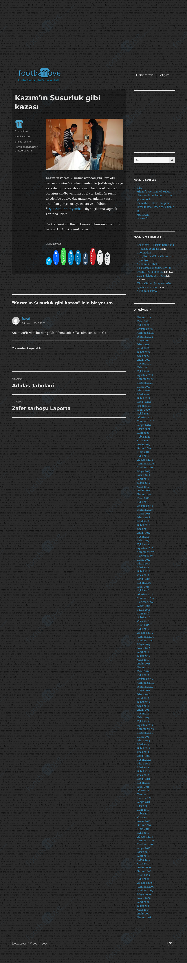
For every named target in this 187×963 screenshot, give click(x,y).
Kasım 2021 (144, 363)
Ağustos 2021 (145, 375)
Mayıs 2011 (143, 802)
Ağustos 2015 (145, 632)
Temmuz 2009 (145, 886)
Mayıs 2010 (143, 848)
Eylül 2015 (143, 629)
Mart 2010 (143, 856)
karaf (26, 319)
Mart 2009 (143, 902)
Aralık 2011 (143, 779)
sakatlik (28, 150)
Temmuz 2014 (145, 682)
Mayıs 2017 (143, 559)
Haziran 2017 (145, 556)
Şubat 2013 (143, 748)
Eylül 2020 (143, 413)
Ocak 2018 (143, 529)
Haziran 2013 (145, 732)
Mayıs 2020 (144, 425)
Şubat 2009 (144, 906)
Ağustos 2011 (145, 790)
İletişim (164, 75)
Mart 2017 (143, 567)
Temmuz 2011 (145, 794)
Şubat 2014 (143, 702)
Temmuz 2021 (145, 379)
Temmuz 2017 (145, 552)
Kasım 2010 (144, 825)
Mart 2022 (143, 348)
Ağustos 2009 (145, 882)
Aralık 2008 (144, 913)
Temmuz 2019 (145, 463)
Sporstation (144, 252)
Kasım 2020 (144, 406)
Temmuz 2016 (145, 598)
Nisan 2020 (144, 429)
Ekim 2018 (143, 498)
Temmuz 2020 (145, 421)
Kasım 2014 (144, 667)
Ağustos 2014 (145, 679)
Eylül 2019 (143, 456)
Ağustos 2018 (145, 506)
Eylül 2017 (143, 544)
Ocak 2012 (143, 775)
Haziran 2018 (145, 509)
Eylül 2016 (143, 590)
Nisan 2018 (143, 517)
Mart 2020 (143, 432)
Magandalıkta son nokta (151, 275)
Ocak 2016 (143, 621)
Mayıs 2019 (144, 471)
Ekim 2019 (143, 452)
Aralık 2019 (144, 444)
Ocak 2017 (143, 575)
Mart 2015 (143, 652)
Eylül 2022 (143, 325)
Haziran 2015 (145, 640)
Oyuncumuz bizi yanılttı (65, 209)
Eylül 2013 (143, 721)
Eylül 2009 (143, 879)
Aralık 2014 (143, 663)
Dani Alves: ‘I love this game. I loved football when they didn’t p (155, 207)
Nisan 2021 (143, 390)
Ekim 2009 (143, 875)
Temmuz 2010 (145, 840)
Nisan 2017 (143, 563)
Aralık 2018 (143, 490)
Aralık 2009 (144, 867)
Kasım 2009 (144, 871)
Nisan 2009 (144, 898)
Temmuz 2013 (145, 729)
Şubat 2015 (143, 656)
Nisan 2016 (143, 609)
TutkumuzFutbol (147, 264)
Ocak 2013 (143, 752)
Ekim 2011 (143, 786)
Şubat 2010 (143, 859)
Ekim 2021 (143, 367)
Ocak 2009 (143, 909)
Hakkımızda (144, 75)
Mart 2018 (143, 521)
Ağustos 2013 (145, 725)
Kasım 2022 (144, 317)
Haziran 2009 (145, 890)
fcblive (27, 141)
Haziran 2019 (145, 467)
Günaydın (143, 214)
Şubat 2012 (143, 771)
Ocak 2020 (143, 440)
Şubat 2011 (143, 813)
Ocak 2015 (143, 659)
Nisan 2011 (143, 806)
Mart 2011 (143, 809)
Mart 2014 (143, 698)
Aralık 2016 (144, 579)
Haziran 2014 (145, 686)
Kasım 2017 (144, 536)
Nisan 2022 (144, 344)
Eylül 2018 (143, 502)
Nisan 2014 (143, 694)
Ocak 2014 (143, 706)
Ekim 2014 (143, 671)
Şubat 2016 (143, 617)
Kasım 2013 (144, 713)
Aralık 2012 (143, 756)
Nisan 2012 (143, 763)
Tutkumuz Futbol (147, 291)
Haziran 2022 (145, 336)
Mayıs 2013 (143, 736)
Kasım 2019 (144, 448)
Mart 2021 (143, 394)
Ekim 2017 (143, 540)
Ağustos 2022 (145, 329)
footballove (21, 131)
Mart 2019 (143, 479)
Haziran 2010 (145, 844)
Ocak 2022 (143, 356)
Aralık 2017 (143, 532)
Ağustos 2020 (145, 417)
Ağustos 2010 (145, 836)
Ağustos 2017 (145, 548)
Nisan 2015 (143, 648)
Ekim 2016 (143, 586)
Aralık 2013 (143, 709)
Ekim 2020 (143, 409)
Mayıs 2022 (144, 340)
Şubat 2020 (143, 436)
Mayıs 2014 (143, 690)
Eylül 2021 (143, 371)
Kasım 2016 (144, 582)
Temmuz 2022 (145, 332)
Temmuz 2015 (145, 636)
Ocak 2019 (143, 486)
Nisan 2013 (143, 740)
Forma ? (142, 218)
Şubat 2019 (143, 482)
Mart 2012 (143, 767)
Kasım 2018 (144, 494)
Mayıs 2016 (144, 606)
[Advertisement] (94, 35)
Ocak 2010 (143, 863)
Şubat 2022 (143, 352)
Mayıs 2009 (144, 894)
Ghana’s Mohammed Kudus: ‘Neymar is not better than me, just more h (155, 195)
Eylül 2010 (143, 832)
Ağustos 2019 (145, 459)
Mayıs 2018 (143, 513)
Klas (139, 187)
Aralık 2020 (144, 402)
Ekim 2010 (143, 829)
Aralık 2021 (143, 359)
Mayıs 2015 (143, 644)
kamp (18, 146)
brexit (18, 141)
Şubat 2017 (143, 571)
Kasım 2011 (143, 782)
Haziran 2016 (145, 602)
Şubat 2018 (143, 525)
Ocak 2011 (143, 817)
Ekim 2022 (143, 321)
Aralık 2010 (143, 821)
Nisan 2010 (143, 852)
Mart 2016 (143, 613)
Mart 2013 (143, 744)
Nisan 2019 (143, 475)
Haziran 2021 (145, 382)
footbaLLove (19, 943)
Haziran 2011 (144, 798)
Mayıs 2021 (143, 386)
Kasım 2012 (144, 759)
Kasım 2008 (144, 917)
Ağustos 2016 (145, 594)
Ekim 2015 (143, 625)
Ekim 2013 (143, 717)
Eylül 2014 (143, 675)
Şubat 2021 (143, 398)
